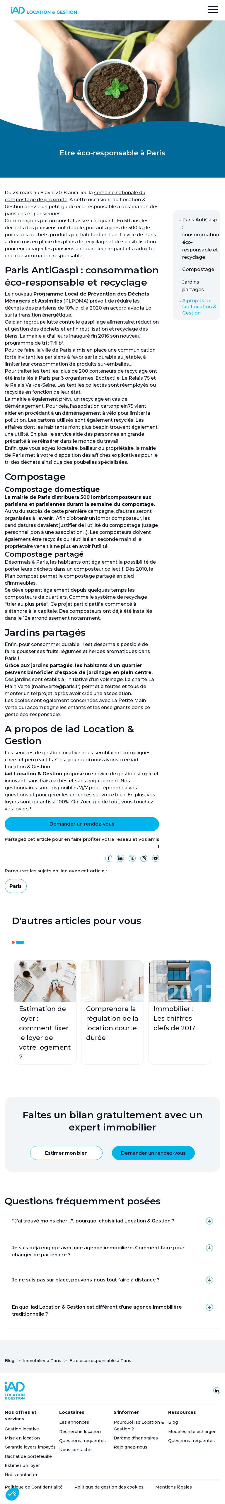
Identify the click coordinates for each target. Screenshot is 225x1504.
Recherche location (80, 1431)
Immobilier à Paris (42, 1360)
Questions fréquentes (82, 1440)
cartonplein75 (117, 406)
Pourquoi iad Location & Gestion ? (139, 1425)
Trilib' (56, 343)
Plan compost (21, 576)
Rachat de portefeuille (28, 1456)
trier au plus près (26, 604)
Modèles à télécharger (192, 1431)
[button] (213, 10)
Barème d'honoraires (136, 1438)
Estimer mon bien (66, 1153)
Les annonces (74, 1422)
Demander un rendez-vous (82, 824)
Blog (9, 1360)
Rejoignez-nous (130, 1447)
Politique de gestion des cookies (109, 1487)
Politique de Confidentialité (34, 1487)
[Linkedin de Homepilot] (216, 1390)
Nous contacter (21, 1474)
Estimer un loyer (22, 1465)
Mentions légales (173, 1487)
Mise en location (22, 1438)
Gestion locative (22, 1429)
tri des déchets (22, 462)
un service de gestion (110, 774)
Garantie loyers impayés (30, 1447)
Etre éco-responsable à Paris (100, 1360)
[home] (43, 10)
